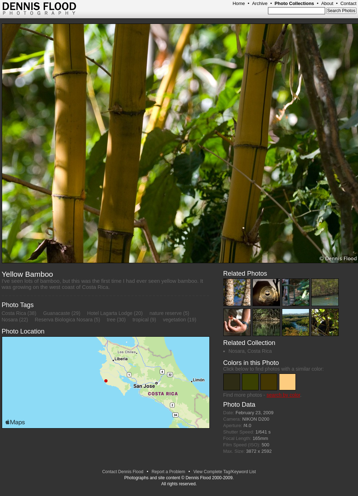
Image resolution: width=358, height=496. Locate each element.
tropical (141, 319)
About (327, 3)
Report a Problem (168, 471)
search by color (283, 395)
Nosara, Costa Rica (250, 351)
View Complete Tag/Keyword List (224, 471)
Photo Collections (294, 3)
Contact (348, 3)
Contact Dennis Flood (122, 471)
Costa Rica (14, 313)
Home (239, 3)
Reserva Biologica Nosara (64, 319)
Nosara (10, 319)
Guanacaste (56, 313)
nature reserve (165, 313)
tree (111, 319)
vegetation (174, 319)
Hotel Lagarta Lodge (110, 313)
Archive (259, 3)
